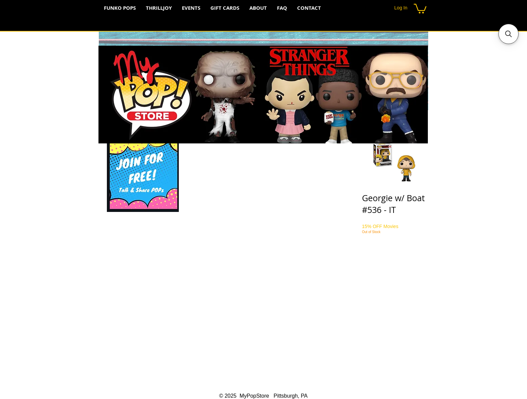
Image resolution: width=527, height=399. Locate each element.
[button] (420, 8)
